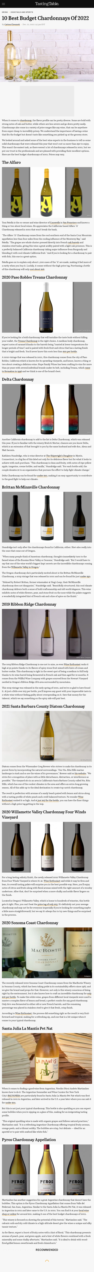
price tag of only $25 (48, 904)
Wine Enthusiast (72, 664)
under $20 (42, 475)
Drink (5, 12)
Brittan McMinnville (84, 540)
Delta (89, 432)
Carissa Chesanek (12, 24)
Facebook (87, 1082)
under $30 (85, 576)
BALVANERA (14, 1095)
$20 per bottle (70, 351)
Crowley (88, 870)
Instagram (87, 976)
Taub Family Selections (83, 1193)
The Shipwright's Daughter (59, 455)
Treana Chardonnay (28, 340)
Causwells (55, 222)
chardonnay (25, 120)
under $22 (10, 1102)
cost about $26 (37, 269)
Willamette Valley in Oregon (25, 567)
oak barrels (73, 242)
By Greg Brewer (85, 759)
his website (80, 773)
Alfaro (89, 216)
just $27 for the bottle (48, 800)
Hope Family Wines (84, 330)
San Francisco (70, 222)
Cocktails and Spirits (22, 12)
